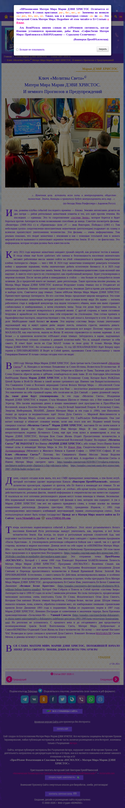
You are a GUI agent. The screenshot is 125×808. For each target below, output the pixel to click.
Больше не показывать (30, 49)
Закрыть (103, 49)
